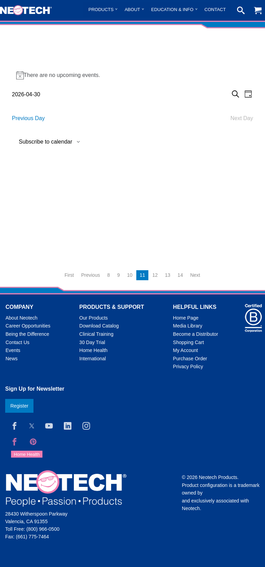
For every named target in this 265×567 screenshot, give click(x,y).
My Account (185, 350)
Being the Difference (27, 334)
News (12, 358)
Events (13, 350)
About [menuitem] (132, 9)
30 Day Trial (92, 342)
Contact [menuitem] (215, 9)
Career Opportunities (28, 326)
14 (180, 275)
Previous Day (28, 118)
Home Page (185, 318)
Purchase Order (190, 358)
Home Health (93, 350)
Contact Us (17, 342)
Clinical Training (96, 334)
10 (129, 275)
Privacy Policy (188, 366)
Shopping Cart (188, 342)
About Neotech (22, 318)
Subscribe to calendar (45, 142)
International (92, 358)
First (69, 275)
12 (155, 275)
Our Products (93, 318)
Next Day (241, 118)
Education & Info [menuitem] (172, 9)
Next (195, 275)
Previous (90, 275)
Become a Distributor (195, 334)
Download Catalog (99, 326)
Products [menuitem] (101, 9)
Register (19, 406)
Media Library (187, 326)
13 (167, 275)
